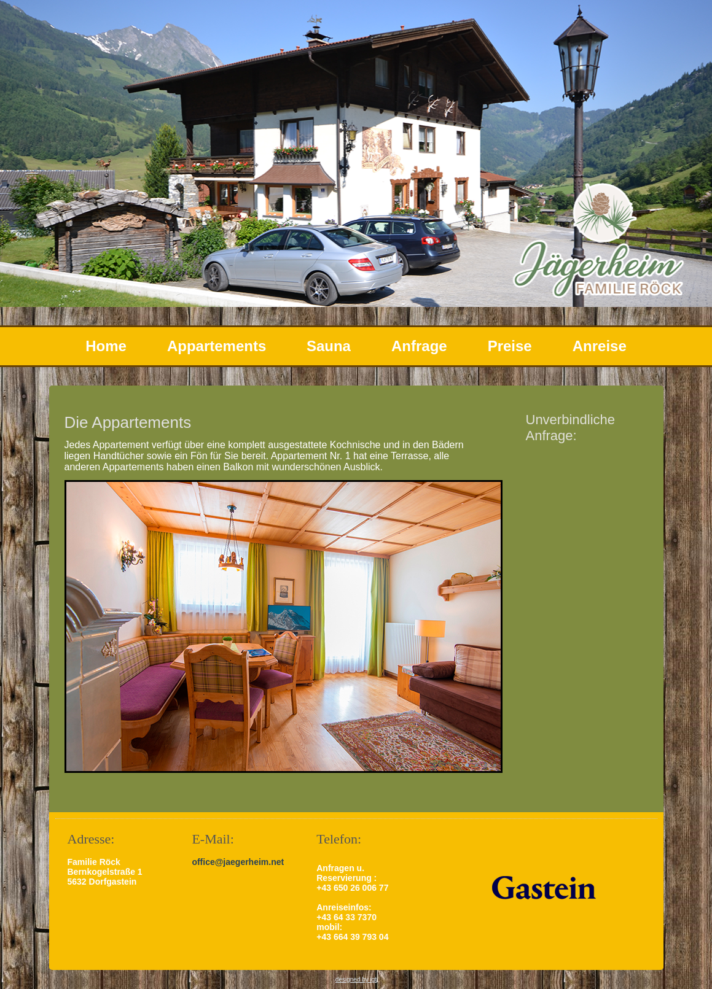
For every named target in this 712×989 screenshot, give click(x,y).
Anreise (600, 346)
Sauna (329, 346)
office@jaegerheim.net (238, 862)
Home (106, 346)
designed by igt (356, 979)
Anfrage (419, 346)
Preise (510, 346)
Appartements (216, 346)
